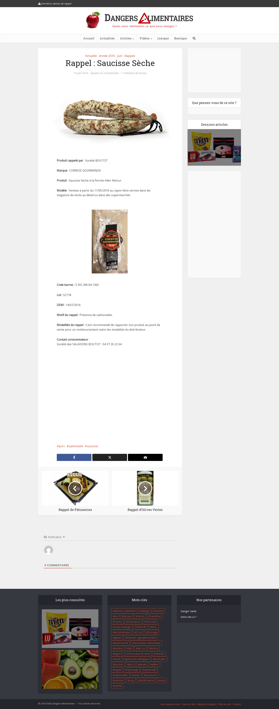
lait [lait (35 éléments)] (130, 648)
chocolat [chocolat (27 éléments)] (151, 621)
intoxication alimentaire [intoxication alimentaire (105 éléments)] (147, 643)
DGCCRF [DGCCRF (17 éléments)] (142, 627)
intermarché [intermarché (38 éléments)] (121, 643)
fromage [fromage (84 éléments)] (152, 632)
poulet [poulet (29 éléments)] (143, 664)
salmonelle (76, 446)
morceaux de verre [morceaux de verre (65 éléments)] (139, 653)
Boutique (180, 38)
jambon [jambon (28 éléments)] (118, 648)
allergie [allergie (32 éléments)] (145, 611)
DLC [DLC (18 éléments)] (154, 627)
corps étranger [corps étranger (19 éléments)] (122, 627)
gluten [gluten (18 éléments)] (117, 637)
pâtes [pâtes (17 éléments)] (155, 664)
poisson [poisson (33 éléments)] (118, 664)
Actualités (107, 38)
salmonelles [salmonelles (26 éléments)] (121, 675)
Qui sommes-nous (170, 704)
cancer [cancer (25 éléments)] (141, 616)
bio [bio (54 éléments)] (116, 616)
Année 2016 (107, 56)
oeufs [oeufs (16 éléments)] (117, 659)
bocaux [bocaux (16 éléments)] (127, 616)
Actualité (91, 56)
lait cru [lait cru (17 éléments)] (141, 648)
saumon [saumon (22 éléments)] (119, 680)
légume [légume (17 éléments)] (118, 653)
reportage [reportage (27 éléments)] (132, 669)
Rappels (130, 56)
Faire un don (189, 704)
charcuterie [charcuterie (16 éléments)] (134, 621)
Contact (237, 704)
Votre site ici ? (188, 617)
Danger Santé (188, 611)
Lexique (163, 38)
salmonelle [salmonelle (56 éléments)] (150, 669)
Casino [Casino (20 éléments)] (118, 621)
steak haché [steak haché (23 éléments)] (147, 680)
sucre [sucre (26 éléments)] (162, 680)
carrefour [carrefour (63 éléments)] (155, 616)
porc (62, 446)
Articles (125, 38)
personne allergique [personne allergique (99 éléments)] (137, 659)
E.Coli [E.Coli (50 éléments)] (139, 632)
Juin (119, 56)
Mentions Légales (207, 704)
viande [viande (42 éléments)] (118, 685)
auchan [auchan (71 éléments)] (159, 611)
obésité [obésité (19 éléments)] (160, 653)
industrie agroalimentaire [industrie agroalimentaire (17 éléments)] (141, 637)
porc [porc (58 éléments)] (131, 664)
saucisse (92, 446)
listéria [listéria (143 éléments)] (154, 648)
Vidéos (144, 38)
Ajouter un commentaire (105, 73)
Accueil (88, 38)
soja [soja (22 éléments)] (131, 680)
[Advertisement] (110, 395)
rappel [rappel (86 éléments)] (117, 669)
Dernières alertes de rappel (54, 3)
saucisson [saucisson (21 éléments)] (151, 675)
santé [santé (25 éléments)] (136, 675)
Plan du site (224, 704)
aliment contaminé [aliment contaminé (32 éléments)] (125, 611)
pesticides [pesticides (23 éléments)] (160, 659)
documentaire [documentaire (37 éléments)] (122, 632)
